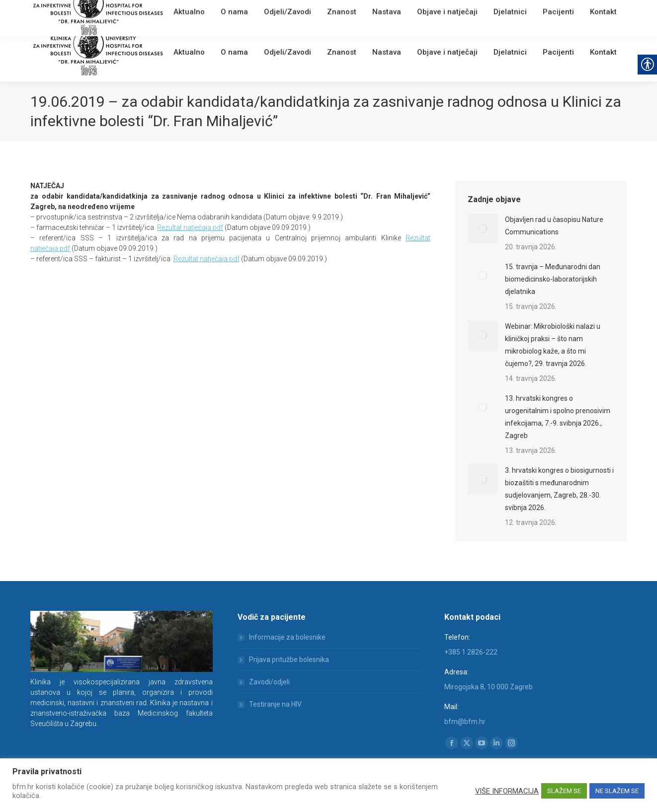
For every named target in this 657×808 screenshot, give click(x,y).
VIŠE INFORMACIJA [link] (507, 791)
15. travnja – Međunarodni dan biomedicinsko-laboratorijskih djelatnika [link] (552, 279)
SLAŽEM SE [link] (564, 791)
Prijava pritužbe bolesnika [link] (289, 659)
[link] (177, 12)
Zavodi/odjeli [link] (269, 682)
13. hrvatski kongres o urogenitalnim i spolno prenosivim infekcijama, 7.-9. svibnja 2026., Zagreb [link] (557, 417)
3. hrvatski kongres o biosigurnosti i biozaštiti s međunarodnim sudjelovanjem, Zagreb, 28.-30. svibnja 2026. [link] (559, 489)
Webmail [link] (199, 12)
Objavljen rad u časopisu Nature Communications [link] (554, 226)
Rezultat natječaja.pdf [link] (190, 227)
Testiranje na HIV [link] (275, 704)
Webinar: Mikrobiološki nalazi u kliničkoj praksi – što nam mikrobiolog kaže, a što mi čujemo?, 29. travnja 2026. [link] (552, 344)
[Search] (567, 10)
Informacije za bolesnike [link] (287, 637)
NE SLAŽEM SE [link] (617, 791)
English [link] (226, 12)
